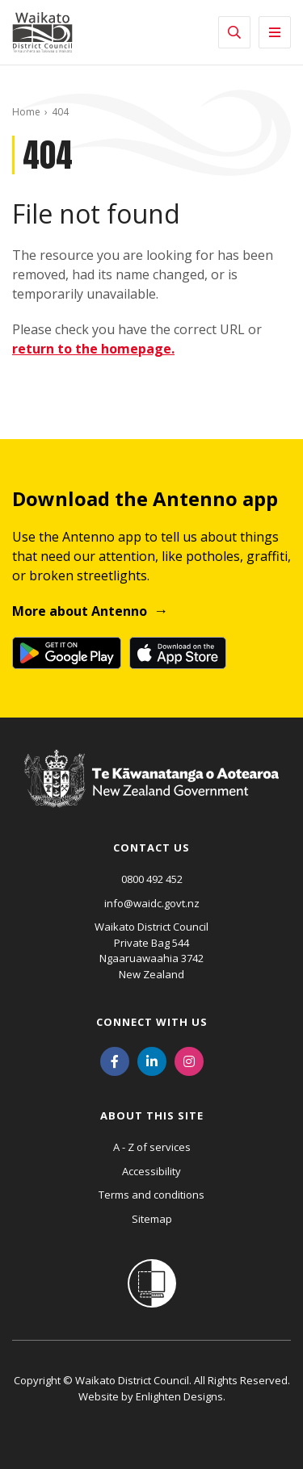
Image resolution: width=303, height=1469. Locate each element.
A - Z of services (152, 1147)
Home (26, 112)
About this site (152, 1115)
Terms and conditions (151, 1194)
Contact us (151, 847)
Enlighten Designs (179, 1396)
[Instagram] (189, 1060)
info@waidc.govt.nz (152, 903)
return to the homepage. (93, 349)
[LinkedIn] (151, 1060)
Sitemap (152, 1219)
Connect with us (152, 1022)
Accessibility (151, 1171)
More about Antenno (79, 611)
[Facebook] (114, 1060)
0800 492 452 (152, 879)
